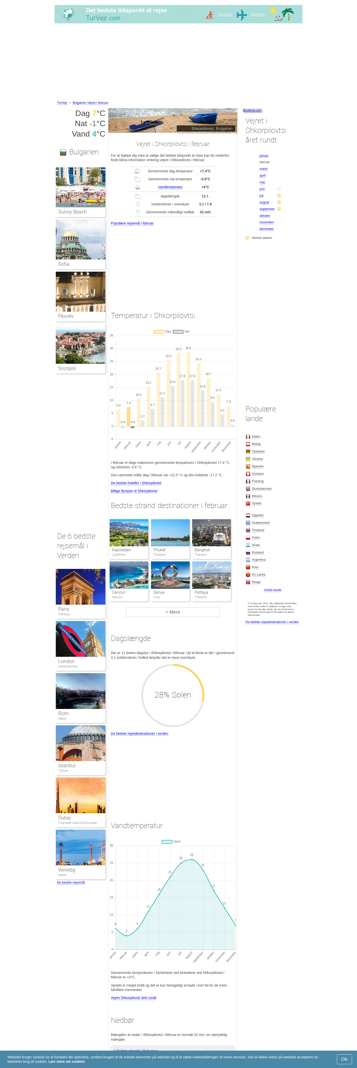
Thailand (258, 530)
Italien (62, 718)
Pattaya (201, 592)
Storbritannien (68, 666)
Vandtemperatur (170, 187)
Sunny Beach (72, 212)
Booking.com (252, 110)
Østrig (256, 444)
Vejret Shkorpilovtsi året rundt (133, 998)
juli (262, 195)
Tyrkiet (63, 771)
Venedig (66, 870)
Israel (256, 545)
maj (262, 182)
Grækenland (261, 522)
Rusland (258, 552)
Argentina (259, 559)
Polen (256, 537)
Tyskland (258, 451)
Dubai (64, 818)
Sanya (158, 592)
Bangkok (202, 550)
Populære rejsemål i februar (132, 223)
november (267, 222)
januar (264, 155)
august (264, 202)
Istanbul (66, 766)
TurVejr (62, 103)
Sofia (63, 264)
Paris (63, 609)
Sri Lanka (259, 574)
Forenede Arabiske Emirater (77, 823)
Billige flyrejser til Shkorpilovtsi (134, 491)
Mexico (257, 496)
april (263, 175)
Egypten (258, 515)
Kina (255, 567)
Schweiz (258, 474)
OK (344, 1059)
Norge (256, 582)
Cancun (118, 592)
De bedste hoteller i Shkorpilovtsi (136, 483)
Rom (63, 713)
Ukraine (257, 459)
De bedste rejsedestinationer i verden (139, 734)
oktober (265, 216)
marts (264, 169)
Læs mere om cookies (66, 1062)
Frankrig (63, 614)
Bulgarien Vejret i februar (90, 103)
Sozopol (67, 368)
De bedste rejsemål (71, 882)
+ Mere (172, 612)
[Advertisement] (178, 63)
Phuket (159, 550)
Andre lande (272, 590)
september (267, 209)
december (267, 229)
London (66, 661)
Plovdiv (66, 316)
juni (262, 189)
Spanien (258, 466)
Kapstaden (121, 550)
